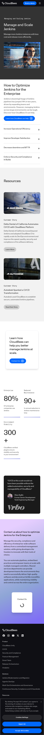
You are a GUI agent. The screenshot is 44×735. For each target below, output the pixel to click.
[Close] (41, 701)
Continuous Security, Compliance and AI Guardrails (21, 689)
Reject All (22, 724)
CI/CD (4, 649)
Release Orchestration (10, 664)
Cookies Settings (22, 717)
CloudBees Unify (8, 645)
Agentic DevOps (8, 681)
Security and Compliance (11, 653)
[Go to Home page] (9, 3)
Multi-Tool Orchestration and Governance (17, 685)
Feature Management (10, 657)
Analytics (5, 668)
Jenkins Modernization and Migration (15, 678)
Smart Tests (6, 660)
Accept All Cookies (22, 731)
